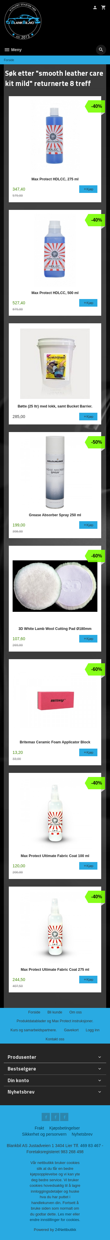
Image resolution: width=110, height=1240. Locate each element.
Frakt (39, 1128)
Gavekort (71, 1030)
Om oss (75, 1012)
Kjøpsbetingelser (64, 1128)
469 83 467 (90, 1145)
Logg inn (92, 1030)
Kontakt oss (54, 1039)
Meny (13, 49)
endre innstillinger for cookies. (55, 1219)
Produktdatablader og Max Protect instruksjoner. (55, 1021)
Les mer (65, 1214)
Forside (9, 60)
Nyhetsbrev (82, 1134)
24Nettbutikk (65, 1229)
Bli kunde (55, 1012)
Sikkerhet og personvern (44, 1134)
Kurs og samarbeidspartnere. (34, 1030)
